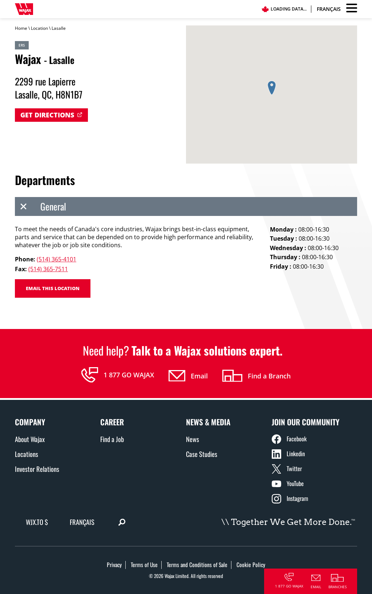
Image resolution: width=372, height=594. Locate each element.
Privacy (114, 564)
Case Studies (201, 454)
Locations (26, 454)
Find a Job (112, 439)
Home (21, 28)
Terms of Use (144, 564)
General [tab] (40, 206)
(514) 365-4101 (56, 259)
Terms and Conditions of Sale (197, 564)
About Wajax (30, 439)
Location (39, 28)
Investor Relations (37, 469)
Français (329, 8)
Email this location (53, 288)
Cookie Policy (250, 564)
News (192, 439)
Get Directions (47, 115)
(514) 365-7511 (48, 269)
